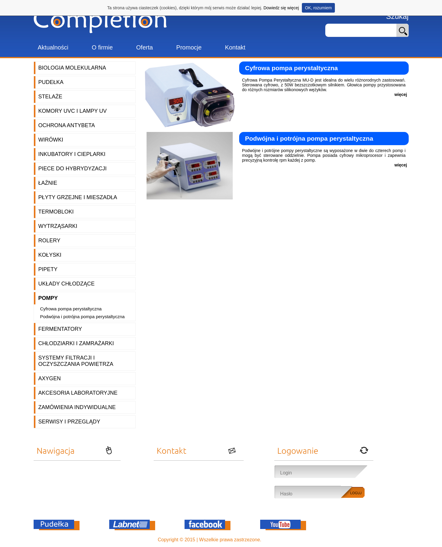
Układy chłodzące (66, 284)
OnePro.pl (273, 539)
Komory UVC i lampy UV (72, 111)
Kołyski (50, 255)
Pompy (48, 298)
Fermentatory (60, 329)
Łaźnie (47, 183)
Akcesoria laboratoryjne (78, 393)
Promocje (188, 47)
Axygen (49, 378)
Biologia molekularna (72, 68)
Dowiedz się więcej (281, 7)
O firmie (102, 47)
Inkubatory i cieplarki (72, 154)
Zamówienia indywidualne (77, 407)
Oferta (144, 47)
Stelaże (50, 97)
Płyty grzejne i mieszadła (77, 197)
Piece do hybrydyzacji (72, 169)
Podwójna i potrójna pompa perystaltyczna (82, 316)
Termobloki (56, 212)
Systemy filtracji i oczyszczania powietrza (75, 361)
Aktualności (53, 47)
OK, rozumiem (318, 7)
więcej (400, 94)
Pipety (48, 269)
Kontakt (235, 47)
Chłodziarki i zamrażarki (76, 343)
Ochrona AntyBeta (66, 125)
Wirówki (50, 140)
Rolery (49, 241)
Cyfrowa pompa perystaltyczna (71, 308)
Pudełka (51, 82)
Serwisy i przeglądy (69, 422)
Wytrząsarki (57, 226)
